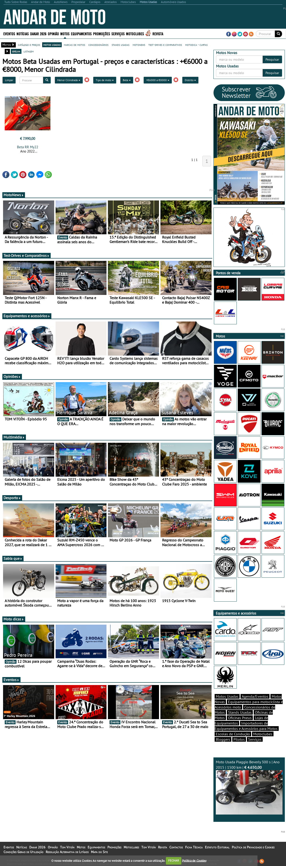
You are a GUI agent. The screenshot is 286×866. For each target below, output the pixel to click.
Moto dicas (14, 619)
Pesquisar (272, 59)
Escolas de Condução (233, 734)
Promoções (101, 33)
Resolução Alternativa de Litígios (67, 852)
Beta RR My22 (27, 147)
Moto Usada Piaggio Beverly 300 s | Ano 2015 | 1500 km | (249, 787)
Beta (127, 80)
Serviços (118, 33)
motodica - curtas (196, 45)
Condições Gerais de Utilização (23, 852)
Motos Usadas (227, 696)
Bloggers (223, 739)
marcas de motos (74, 45)
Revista (157, 33)
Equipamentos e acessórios (27, 315)
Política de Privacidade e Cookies (253, 847)
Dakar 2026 (38, 33)
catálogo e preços (29, 45)
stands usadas (120, 45)
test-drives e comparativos (165, 45)
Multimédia (14, 437)
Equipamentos (81, 33)
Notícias (22, 33)
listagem (29, 51)
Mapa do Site (99, 852)
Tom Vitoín (67, 847)
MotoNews (14, 194)
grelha (16, 51)
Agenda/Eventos (255, 696)
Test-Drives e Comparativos (26, 255)
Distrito (190, 80)
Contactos (176, 847)
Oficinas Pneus (240, 717)
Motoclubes (135, 33)
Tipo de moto (105, 80)
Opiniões (12, 376)
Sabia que (13, 558)
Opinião (53, 33)
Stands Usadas (240, 712)
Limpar (9, 80)
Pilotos (239, 739)
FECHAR (173, 860)
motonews (139, 45)
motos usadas (52, 45)
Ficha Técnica (194, 847)
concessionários (98, 45)
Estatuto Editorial (217, 847)
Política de (194, 860)
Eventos (9, 33)
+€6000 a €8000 (157, 80)
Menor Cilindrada (68, 80)
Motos (64, 33)
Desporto (12, 497)
